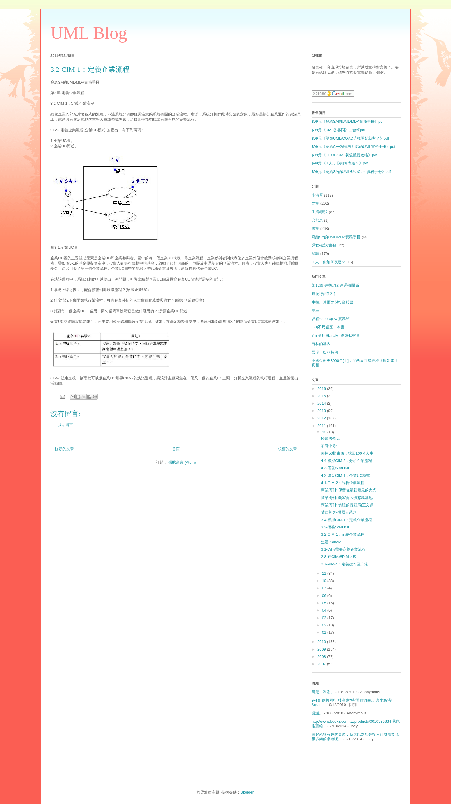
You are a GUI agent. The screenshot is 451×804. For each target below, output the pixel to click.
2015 (322, 396)
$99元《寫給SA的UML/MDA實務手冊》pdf (348, 121)
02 (324, 625)
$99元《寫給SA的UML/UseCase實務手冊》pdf (351, 171)
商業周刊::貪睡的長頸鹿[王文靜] (347, 505)
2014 (322, 403)
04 (324, 610)
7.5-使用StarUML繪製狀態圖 (336, 335)
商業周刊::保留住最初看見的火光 (348, 490)
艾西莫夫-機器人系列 (338, 512)
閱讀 (315, 253)
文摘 (315, 203)
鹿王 (315, 310)
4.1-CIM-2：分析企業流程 (342, 483)
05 (324, 603)
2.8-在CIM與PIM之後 (338, 556)
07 (324, 588)
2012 (322, 418)
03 (324, 618)
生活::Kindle (331, 542)
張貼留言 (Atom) (182, 462)
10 (324, 581)
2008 (322, 656)
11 (324, 573)
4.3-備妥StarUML (335, 468)
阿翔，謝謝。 (323, 692)
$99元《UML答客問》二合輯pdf (338, 130)
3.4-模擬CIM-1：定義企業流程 (346, 520)
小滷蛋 (317, 195)
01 (324, 632)
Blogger (246, 792)
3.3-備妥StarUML (335, 527)
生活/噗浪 (320, 212)
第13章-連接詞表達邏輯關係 (335, 285)
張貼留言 (65, 425)
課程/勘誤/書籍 (324, 245)
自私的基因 (321, 343)
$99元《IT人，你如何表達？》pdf (340, 163)
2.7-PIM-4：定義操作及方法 (344, 564)
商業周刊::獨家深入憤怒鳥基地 (346, 497)
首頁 (176, 449)
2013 (322, 411)
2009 (322, 649)
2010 (322, 642)
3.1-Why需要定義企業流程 (343, 549)
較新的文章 (64, 449)
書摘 (315, 228)
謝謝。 (317, 713)
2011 (322, 425)
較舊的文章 (287, 449)
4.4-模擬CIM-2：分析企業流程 (346, 460)
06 (324, 595)
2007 (322, 664)
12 (324, 432)
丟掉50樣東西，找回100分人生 (347, 453)
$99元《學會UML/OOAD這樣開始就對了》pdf (350, 138)
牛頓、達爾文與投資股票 (332, 302)
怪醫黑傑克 (330, 438)
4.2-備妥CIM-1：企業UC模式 (345, 475)
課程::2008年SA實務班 (331, 319)
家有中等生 (330, 446)
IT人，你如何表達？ (328, 262)
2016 (322, 388)
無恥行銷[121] (323, 294)
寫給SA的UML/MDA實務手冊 (336, 237)
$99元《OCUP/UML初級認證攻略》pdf (344, 155)
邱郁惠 (317, 220)
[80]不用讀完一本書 (328, 327)
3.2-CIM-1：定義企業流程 (342, 534)
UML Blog (88, 33)
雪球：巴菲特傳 (325, 352)
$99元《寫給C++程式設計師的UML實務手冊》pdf (353, 146)
